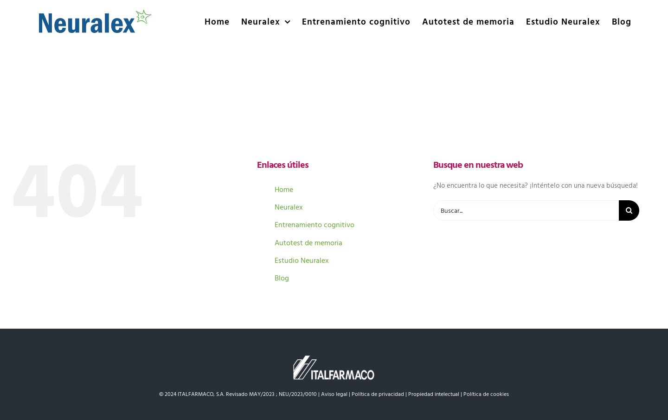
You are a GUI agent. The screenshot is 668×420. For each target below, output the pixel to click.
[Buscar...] (526, 210)
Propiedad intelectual (433, 393)
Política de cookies (486, 393)
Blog (282, 277)
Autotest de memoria (308, 242)
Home (284, 189)
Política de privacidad (378, 393)
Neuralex (289, 206)
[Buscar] (629, 210)
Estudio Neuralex (302, 260)
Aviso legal (334, 393)
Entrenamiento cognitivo (314, 224)
